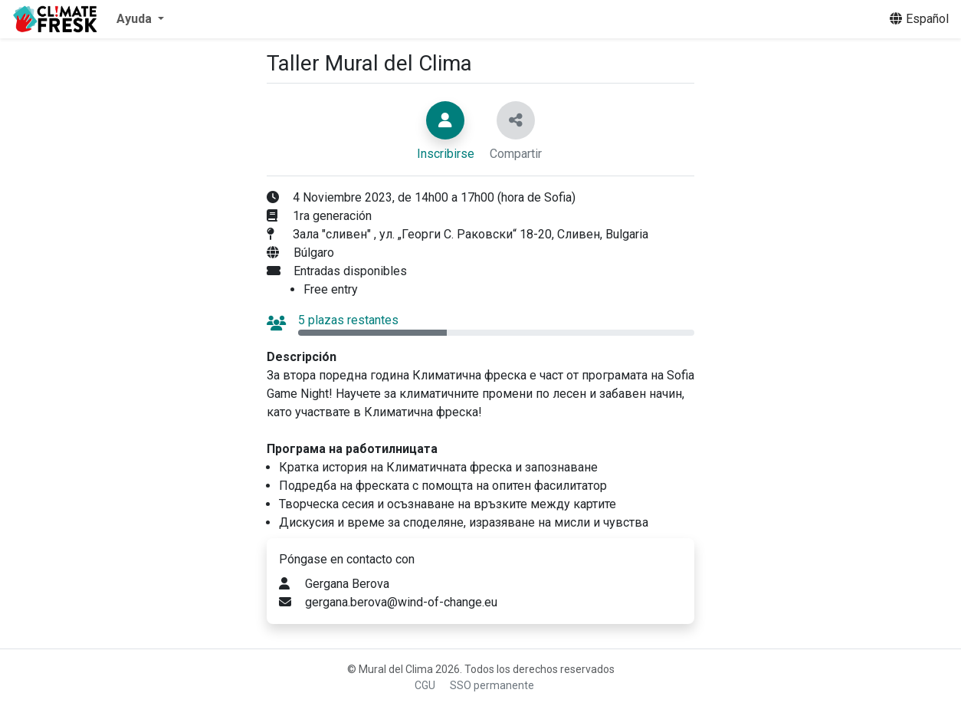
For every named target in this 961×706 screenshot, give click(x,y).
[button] (140, 19)
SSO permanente (492, 685)
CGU (425, 685)
